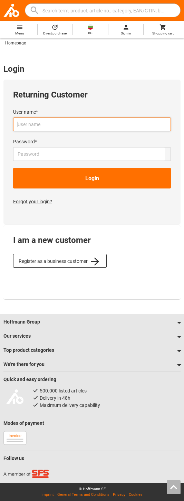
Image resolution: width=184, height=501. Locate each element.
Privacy (119, 494)
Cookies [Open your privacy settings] (136, 494)
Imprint (47, 494)
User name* (25, 112)
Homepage (15, 43)
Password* (25, 141)
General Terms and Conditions (83, 494)
